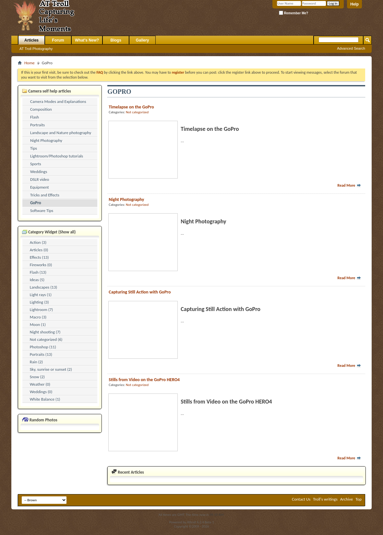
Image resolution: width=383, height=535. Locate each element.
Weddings (38, 171)
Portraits (37, 124)
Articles (31, 40)
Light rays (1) (41, 294)
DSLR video (39, 179)
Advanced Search (351, 48)
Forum (58, 40)
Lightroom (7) (41, 309)
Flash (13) (38, 272)
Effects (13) (39, 257)
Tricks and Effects (44, 195)
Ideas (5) (37, 279)
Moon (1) (38, 324)
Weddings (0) (41, 391)
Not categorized (137, 112)
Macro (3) (38, 317)
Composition (41, 109)
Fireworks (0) (41, 264)
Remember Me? (293, 13)
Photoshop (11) (43, 346)
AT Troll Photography (36, 49)
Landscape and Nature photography (60, 132)
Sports (35, 163)
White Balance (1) (45, 399)
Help (354, 4)
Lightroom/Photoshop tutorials (56, 156)
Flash (34, 117)
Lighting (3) (39, 302)
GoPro (35, 202)
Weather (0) (40, 384)
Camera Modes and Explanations (58, 101)
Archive (346, 499)
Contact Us (301, 499)
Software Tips (41, 210)
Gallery (142, 40)
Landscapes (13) (43, 287)
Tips (33, 148)
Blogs (116, 40)
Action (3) (38, 242)
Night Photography (46, 140)
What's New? (87, 40)
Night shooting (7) (45, 332)
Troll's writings (325, 499)
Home (29, 62)
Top (358, 499)
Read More (350, 185)
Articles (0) (39, 249)
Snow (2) (37, 376)
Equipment (39, 187)
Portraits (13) (41, 354)
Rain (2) (36, 361)
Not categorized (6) (46, 339)
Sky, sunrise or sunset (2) (51, 369)
